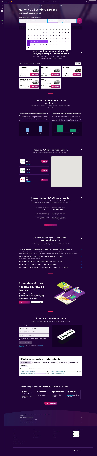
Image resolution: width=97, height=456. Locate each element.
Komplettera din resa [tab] (73, 362)
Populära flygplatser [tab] (25, 362)
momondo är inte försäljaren (51, 417)
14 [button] (40, 38)
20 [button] (37, 41)
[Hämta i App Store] (76, 435)
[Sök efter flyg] (2, 5)
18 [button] (31, 41)
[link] (34, 74)
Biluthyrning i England (39, 5)
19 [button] (34, 41)
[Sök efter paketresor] (2, 13)
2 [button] (46, 32)
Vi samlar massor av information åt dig (51, 420)
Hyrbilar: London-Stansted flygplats (28, 373)
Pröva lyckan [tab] (24, 365)
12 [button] (34, 38)
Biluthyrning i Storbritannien (29, 5)
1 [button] (43, 32)
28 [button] (40, 44)
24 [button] (28, 44)
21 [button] (40, 41)
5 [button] (34, 35)
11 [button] (31, 38)
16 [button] (46, 38)
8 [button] (43, 35)
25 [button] (31, 44)
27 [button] (37, 44)
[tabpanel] (50, 125)
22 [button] (43, 41)
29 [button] (43, 44)
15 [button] (43, 38)
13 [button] (37, 38)
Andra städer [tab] (54, 362)
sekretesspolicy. (21, 346)
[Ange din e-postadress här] (35, 335)
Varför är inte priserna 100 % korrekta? (51, 422)
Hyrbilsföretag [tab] (46, 362)
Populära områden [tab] (36, 362)
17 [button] (28, 41)
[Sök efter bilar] (2, 11)
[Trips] (2, 17)
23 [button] (46, 41)
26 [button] (34, 44)
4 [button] (31, 35)
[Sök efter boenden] (2, 8)
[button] (2, 2)
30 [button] (46, 44)
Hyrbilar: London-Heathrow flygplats (28, 371)
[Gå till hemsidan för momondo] (8, 1)
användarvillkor (40, 345)
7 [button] (40, 35)
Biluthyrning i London (48, 5)
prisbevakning (70, 395)
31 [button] (28, 47)
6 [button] (37, 35)
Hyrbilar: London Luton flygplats (57, 373)
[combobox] (24, 17)
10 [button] (28, 38)
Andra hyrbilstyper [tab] (63, 362)
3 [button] (28, 35)
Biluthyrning (21, 5)
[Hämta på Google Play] (76, 432)
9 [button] (46, 35)
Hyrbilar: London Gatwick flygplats (58, 371)
